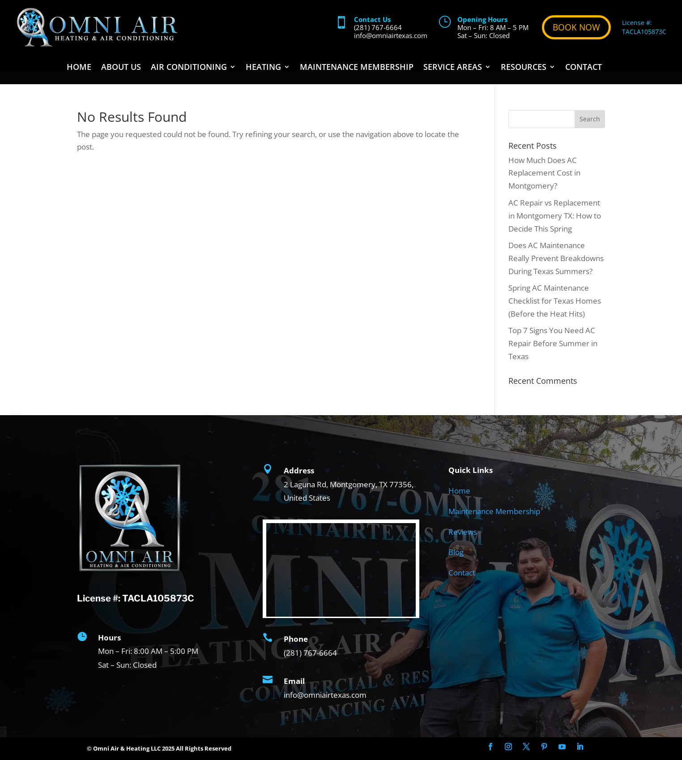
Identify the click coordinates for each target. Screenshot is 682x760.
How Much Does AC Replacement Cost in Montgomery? (544, 173)
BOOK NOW (576, 27)
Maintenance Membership (356, 68)
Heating (263, 68)
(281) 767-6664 (378, 27)
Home (79, 68)
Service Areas (452, 68)
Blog (456, 552)
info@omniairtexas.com (390, 35)
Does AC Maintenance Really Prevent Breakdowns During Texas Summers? (556, 258)
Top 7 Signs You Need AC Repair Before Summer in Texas (552, 343)
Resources (523, 68)
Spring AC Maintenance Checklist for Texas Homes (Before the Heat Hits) (554, 301)
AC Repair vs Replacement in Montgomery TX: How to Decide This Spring (554, 216)
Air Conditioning (189, 68)
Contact (583, 68)
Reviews (462, 532)
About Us (121, 68)
